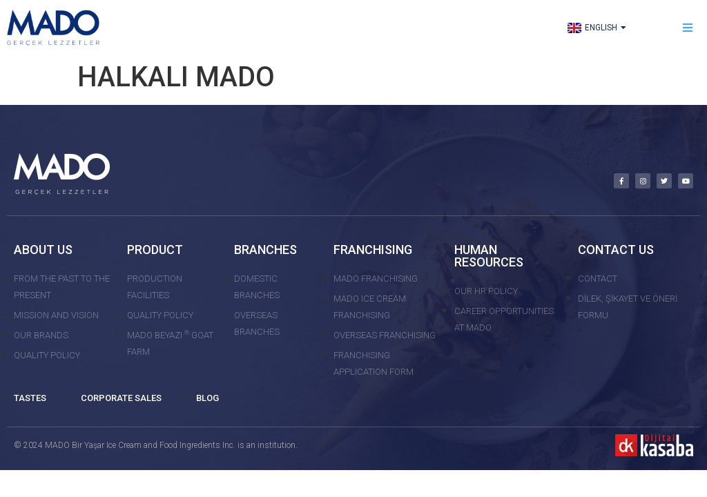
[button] (688, 28)
